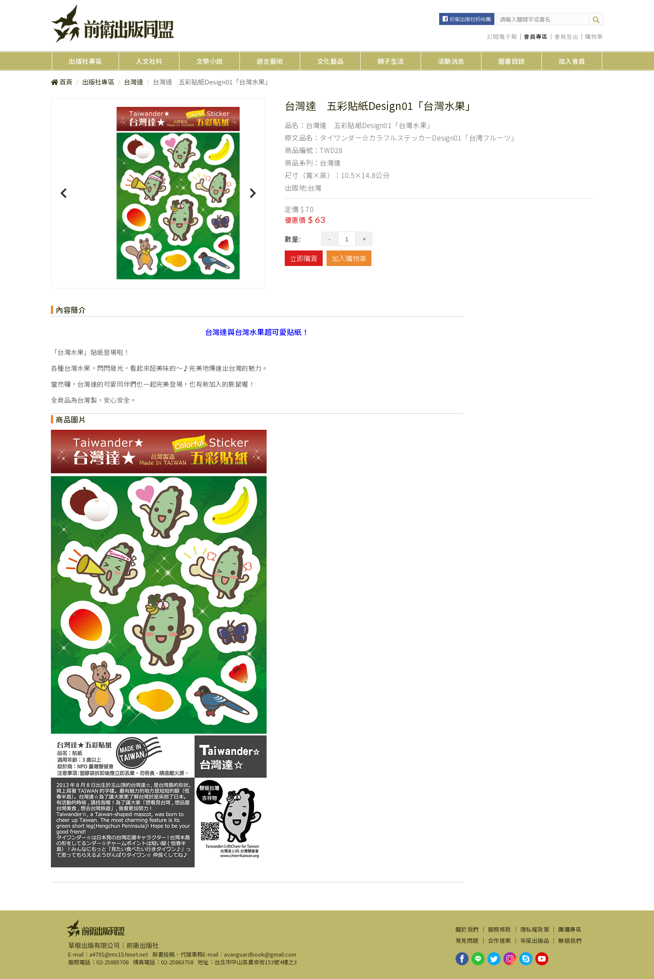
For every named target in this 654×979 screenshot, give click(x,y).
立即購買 (304, 258)
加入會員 (572, 61)
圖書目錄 (511, 61)
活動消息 (451, 61)
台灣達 (133, 81)
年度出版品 (535, 941)
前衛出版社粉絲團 (470, 18)
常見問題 (467, 941)
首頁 (66, 81)
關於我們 (467, 929)
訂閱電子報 (502, 37)
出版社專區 (85, 61)
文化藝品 (330, 61)
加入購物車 (349, 258)
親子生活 (390, 61)
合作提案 (499, 941)
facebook (462, 958)
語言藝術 (270, 61)
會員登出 (566, 37)
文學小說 (209, 61)
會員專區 (536, 37)
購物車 (594, 37)
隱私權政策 (535, 929)
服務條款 (499, 929)
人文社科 (149, 61)
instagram (509, 958)
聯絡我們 (570, 941)
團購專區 (570, 929)
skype (525, 958)
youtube (541, 958)
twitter (493, 958)
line (478, 958)
